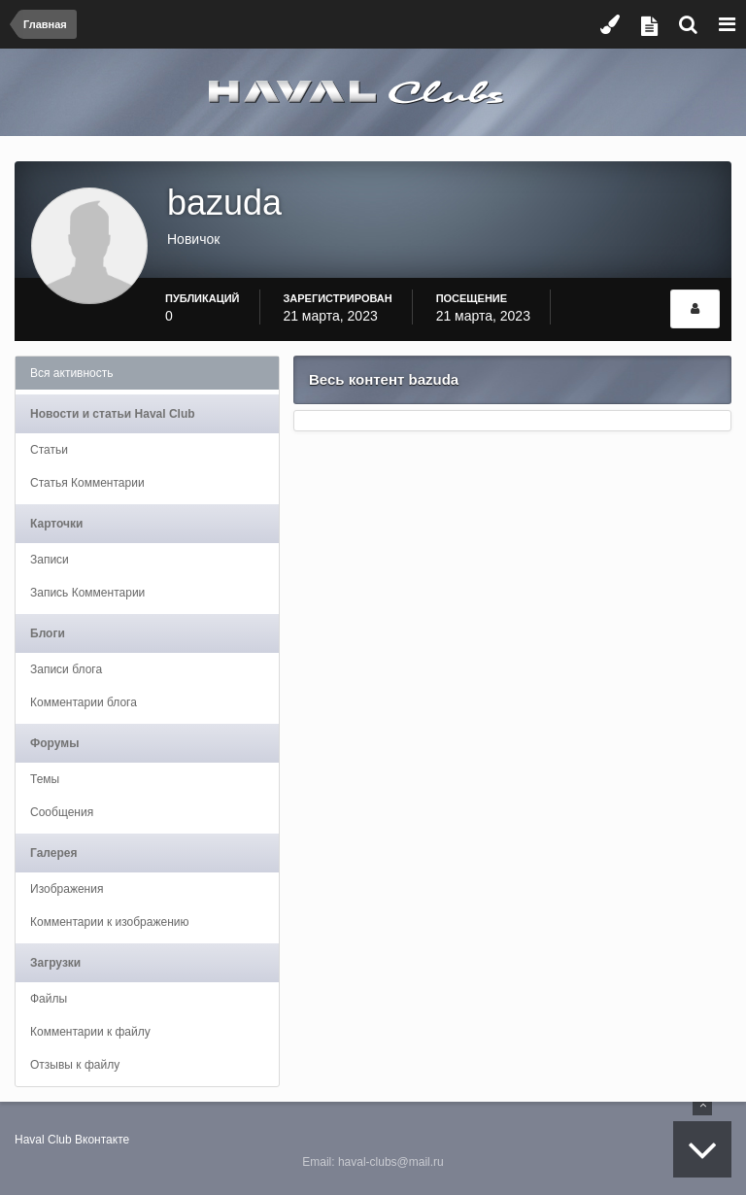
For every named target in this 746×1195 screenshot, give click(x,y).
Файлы (48, 999)
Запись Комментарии (87, 592)
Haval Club (43, 1139)
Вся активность (72, 373)
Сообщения (61, 812)
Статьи (49, 450)
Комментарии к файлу (90, 1032)
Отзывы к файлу (74, 1065)
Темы (44, 779)
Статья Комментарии (87, 483)
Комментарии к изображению (109, 922)
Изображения (66, 889)
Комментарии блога (83, 702)
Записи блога (66, 669)
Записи (49, 559)
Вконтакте (102, 1139)
